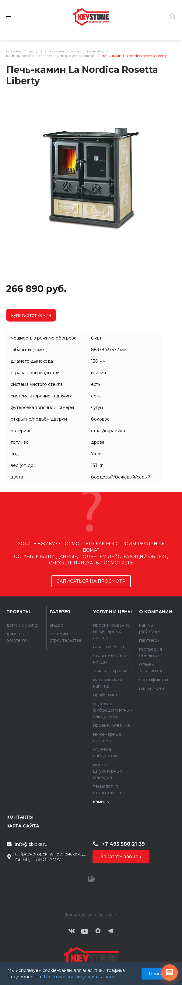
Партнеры (149, 640)
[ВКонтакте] (71, 931)
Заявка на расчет (111, 671)
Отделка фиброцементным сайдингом (113, 710)
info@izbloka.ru (31, 844)
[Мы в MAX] (98, 931)
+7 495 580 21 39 (123, 844)
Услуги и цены (112, 611)
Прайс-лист (105, 695)
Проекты (18, 611)
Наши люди (151, 688)
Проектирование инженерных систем (111, 631)
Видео (56, 625)
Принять (158, 973)
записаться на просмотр (91, 581)
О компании (155, 611)
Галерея (60, 611)
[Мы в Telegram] (110, 931)
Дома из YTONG (22, 625)
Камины (101, 801)
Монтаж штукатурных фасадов (107, 771)
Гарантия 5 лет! (109, 646)
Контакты (19, 817)
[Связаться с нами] (169, 972)
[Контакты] (91, 957)
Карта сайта (22, 826)
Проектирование (111, 725)
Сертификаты (153, 679)
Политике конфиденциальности (79, 977)
